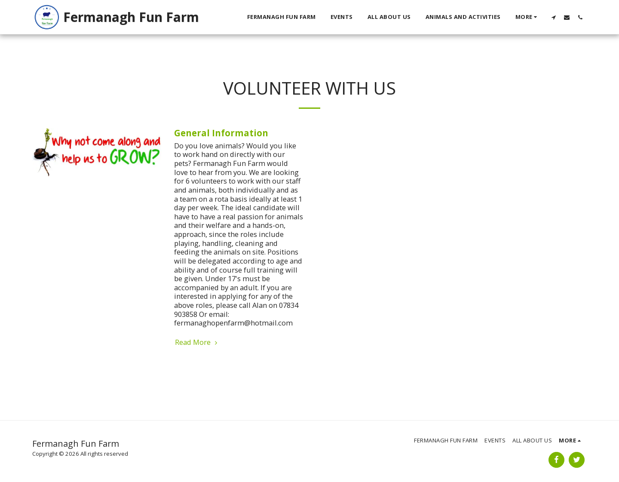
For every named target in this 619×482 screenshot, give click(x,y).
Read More (197, 342)
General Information (221, 133)
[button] (553, 17)
